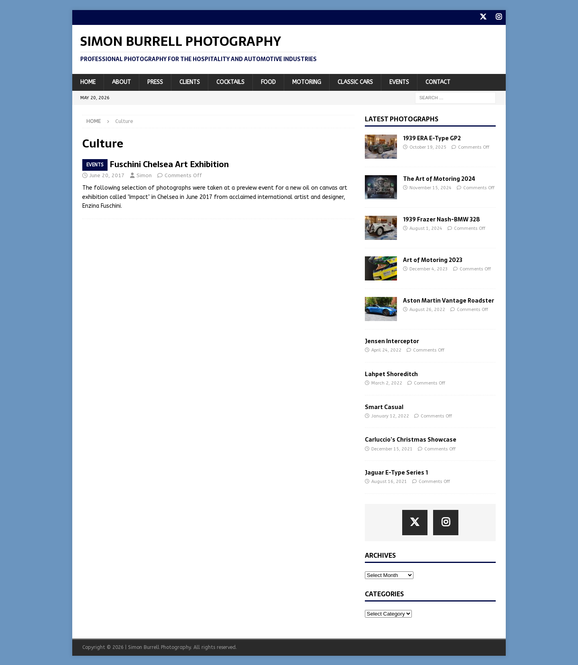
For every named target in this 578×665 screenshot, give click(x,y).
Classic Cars (355, 81)
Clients (189, 81)
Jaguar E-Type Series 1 (396, 472)
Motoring (306, 81)
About (121, 81)
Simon (144, 175)
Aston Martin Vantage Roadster (448, 300)
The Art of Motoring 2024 (439, 178)
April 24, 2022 (386, 349)
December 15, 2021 (392, 448)
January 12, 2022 (390, 415)
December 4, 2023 (428, 268)
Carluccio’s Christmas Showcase (410, 439)
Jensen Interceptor (392, 340)
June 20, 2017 (107, 175)
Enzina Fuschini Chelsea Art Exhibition (155, 163)
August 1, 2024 (425, 228)
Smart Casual (384, 406)
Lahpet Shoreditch (391, 373)
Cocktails (230, 81)
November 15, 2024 (430, 187)
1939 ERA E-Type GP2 (432, 137)
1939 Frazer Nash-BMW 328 (441, 219)
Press (155, 81)
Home (88, 81)
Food (268, 81)
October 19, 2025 (427, 146)
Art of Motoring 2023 (432, 259)
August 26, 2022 (427, 309)
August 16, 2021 (389, 481)
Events (399, 81)
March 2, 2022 (386, 382)
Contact (437, 81)
